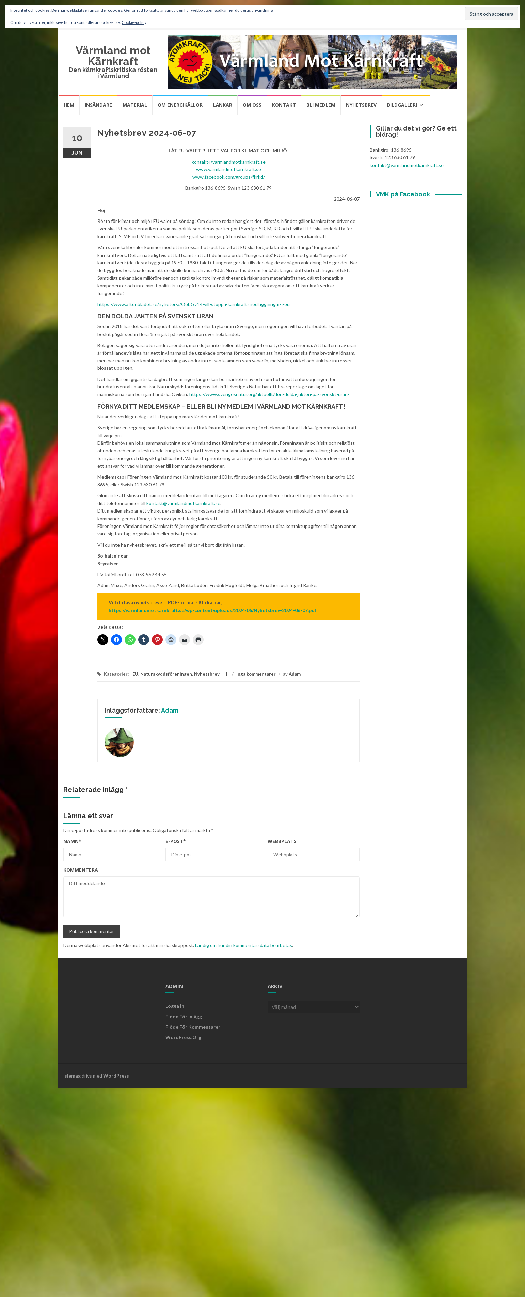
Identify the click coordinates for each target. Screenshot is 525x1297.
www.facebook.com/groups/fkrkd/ (228, 177)
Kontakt (284, 105)
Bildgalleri (402, 105)
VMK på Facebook (403, 194)
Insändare (98, 105)
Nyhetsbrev (361, 105)
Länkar (222, 105)
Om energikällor (180, 105)
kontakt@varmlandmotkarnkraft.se (229, 162)
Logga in (174, 1006)
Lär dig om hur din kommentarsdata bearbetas (243, 945)
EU (135, 674)
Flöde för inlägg (183, 1016)
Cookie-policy (134, 22)
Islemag (72, 1076)
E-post (175, 841)
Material (135, 105)
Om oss (252, 105)
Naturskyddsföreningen (166, 674)
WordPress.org (183, 1037)
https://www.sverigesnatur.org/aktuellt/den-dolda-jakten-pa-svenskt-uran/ (269, 394)
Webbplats (282, 841)
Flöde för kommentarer (192, 1027)
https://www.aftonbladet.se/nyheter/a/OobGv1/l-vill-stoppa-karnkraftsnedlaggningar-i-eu (193, 304)
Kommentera (80, 870)
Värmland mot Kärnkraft (113, 55)
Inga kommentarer (256, 674)
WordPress (116, 1076)
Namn (72, 841)
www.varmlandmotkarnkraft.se (228, 169)
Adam (295, 674)
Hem (69, 105)
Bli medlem (320, 105)
